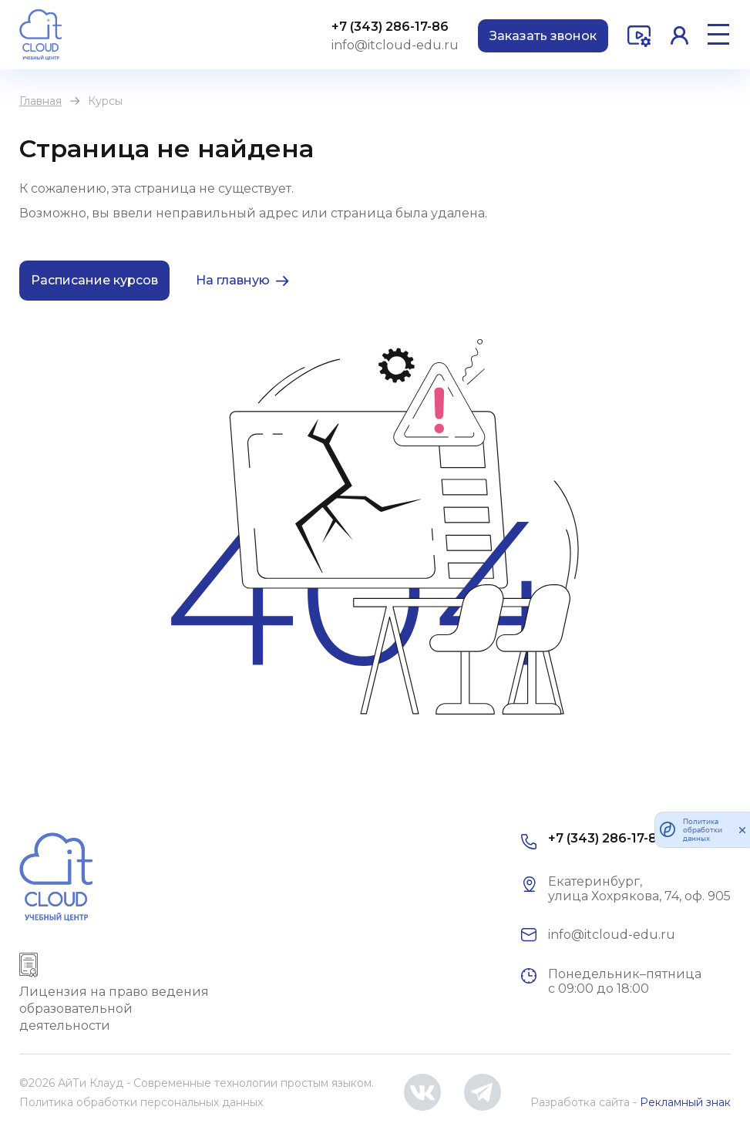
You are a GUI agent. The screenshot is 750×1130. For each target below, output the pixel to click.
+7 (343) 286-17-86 (390, 26)
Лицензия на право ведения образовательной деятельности (114, 1008)
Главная (40, 101)
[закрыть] (742, 829)
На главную (233, 280)
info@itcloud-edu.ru (395, 45)
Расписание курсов (94, 280)
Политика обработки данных (702, 829)
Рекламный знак (685, 1102)
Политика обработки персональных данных (141, 1102)
